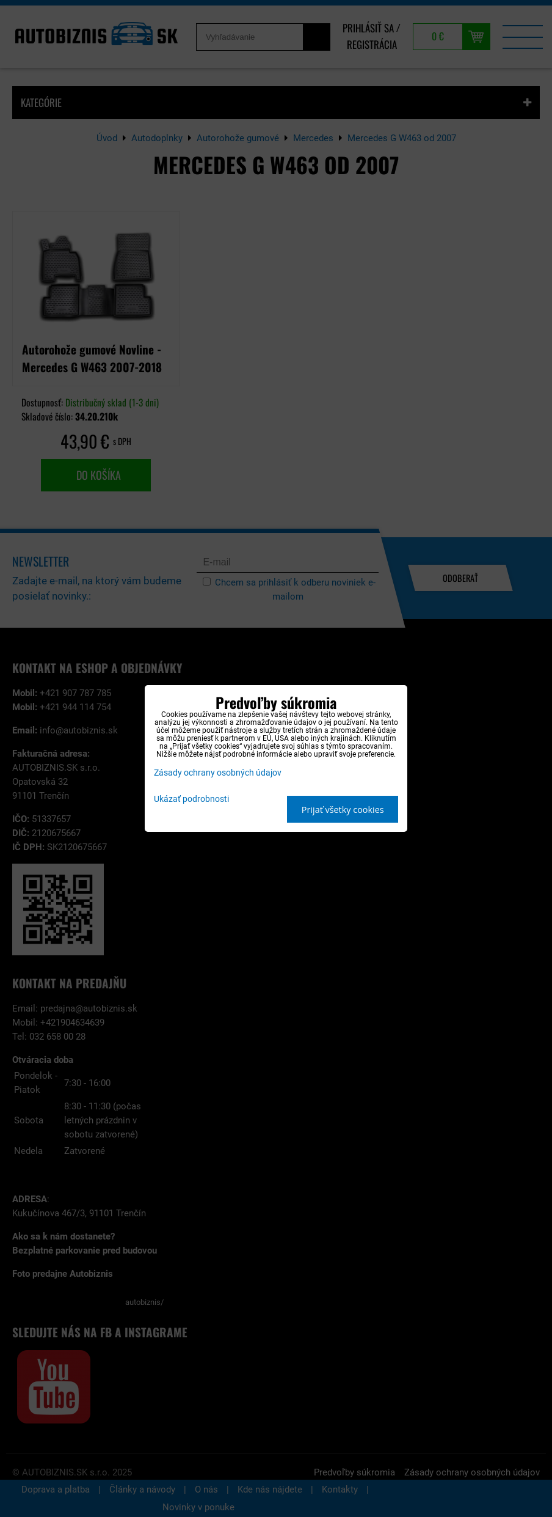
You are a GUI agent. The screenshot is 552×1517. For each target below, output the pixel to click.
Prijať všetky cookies (343, 809)
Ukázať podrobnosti (191, 799)
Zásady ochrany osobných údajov (217, 773)
